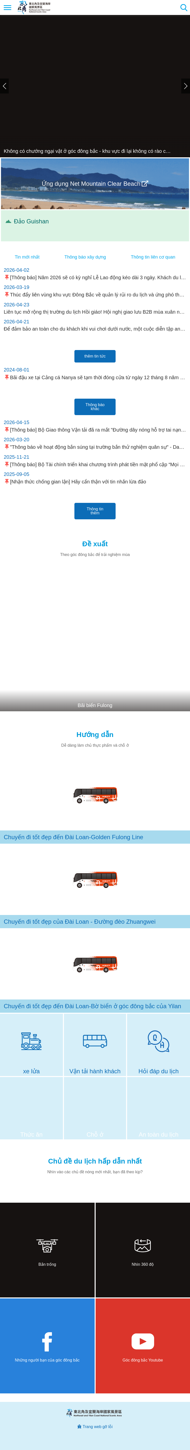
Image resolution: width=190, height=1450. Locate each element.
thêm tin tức (95, 356)
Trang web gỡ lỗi (98, 1427)
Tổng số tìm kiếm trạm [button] (184, 7)
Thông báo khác (95, 407)
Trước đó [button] (4, 86)
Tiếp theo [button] (185, 86)
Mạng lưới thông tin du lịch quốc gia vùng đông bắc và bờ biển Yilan (34, 7)
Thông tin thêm (95, 511)
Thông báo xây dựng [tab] (85, 257)
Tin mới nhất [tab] (27, 257)
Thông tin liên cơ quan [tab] (153, 257)
